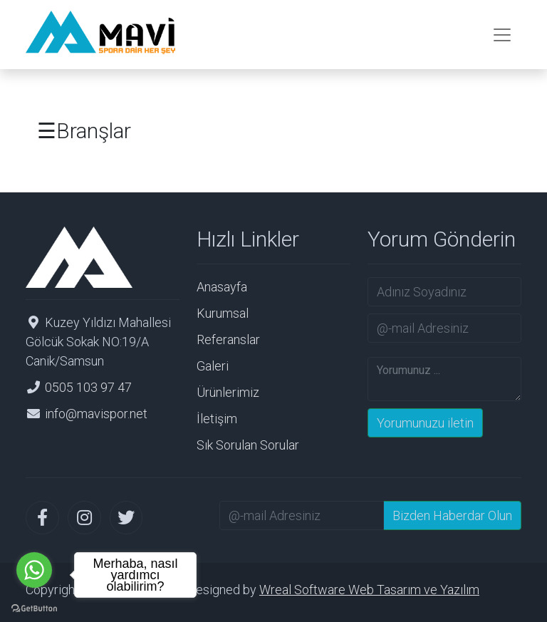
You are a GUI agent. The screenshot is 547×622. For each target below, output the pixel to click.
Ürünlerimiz (228, 392)
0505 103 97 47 (88, 387)
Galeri (213, 365)
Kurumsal (223, 313)
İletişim (217, 418)
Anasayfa (222, 286)
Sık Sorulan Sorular (248, 444)
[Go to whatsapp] (34, 570)
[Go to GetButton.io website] (34, 607)
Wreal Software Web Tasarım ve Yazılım (369, 589)
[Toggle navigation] (502, 34)
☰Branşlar (84, 130)
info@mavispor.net (96, 413)
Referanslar (228, 339)
